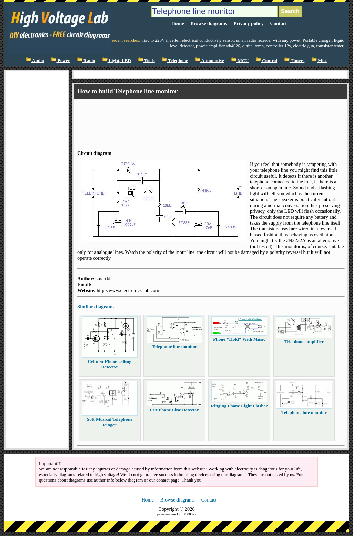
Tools (146, 60)
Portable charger (317, 40)
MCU (240, 60)
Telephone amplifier (304, 341)
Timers (294, 60)
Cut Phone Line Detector (174, 410)
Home (177, 23)
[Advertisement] (202, 118)
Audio (35, 60)
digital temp (253, 45)
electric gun (303, 45)
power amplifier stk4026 (218, 45)
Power (60, 60)
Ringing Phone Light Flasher (239, 405)
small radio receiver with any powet (268, 40)
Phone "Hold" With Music (239, 339)
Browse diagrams (208, 23)
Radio (86, 60)
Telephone (174, 60)
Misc (319, 60)
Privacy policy (248, 23)
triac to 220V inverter (160, 40)
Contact (278, 23)
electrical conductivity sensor (208, 40)
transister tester (329, 45)
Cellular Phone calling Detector (109, 364)
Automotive (209, 60)
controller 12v (278, 45)
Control (266, 60)
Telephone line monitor (174, 346)
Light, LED (116, 60)
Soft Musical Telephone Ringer (110, 422)
